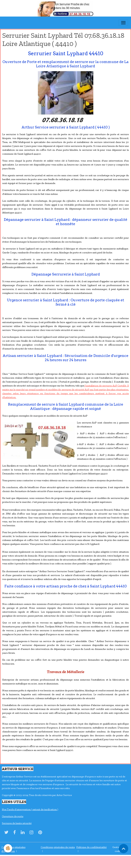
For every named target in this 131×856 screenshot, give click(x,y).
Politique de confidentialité (91, 847)
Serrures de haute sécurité (17, 823)
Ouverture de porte (12, 816)
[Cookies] (8, 848)
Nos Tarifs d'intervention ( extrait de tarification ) (30, 809)
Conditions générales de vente (58, 847)
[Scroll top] (123, 848)
